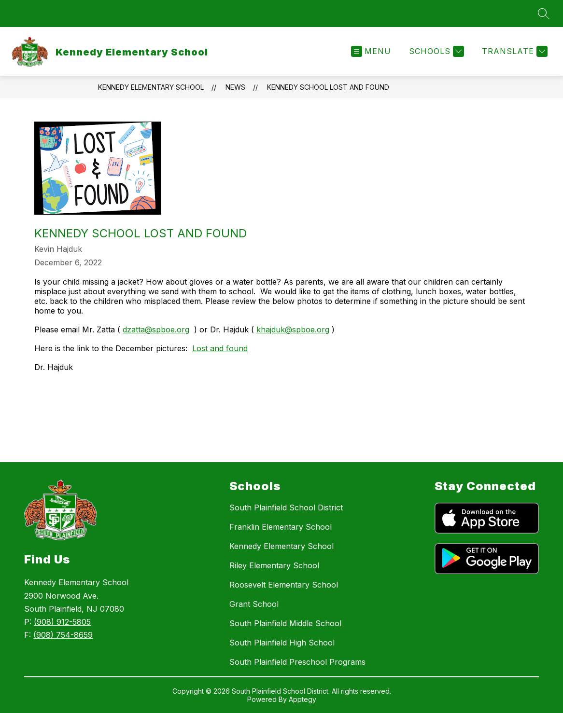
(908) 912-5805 (62, 622)
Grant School (254, 604)
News (235, 87)
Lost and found (220, 348)
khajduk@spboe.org (292, 329)
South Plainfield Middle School (285, 623)
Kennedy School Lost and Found (328, 87)
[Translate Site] (513, 51)
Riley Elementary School (274, 565)
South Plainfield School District (286, 507)
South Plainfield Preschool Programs (297, 662)
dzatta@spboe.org (156, 329)
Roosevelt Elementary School (283, 585)
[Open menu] (371, 51)
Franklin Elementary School (280, 527)
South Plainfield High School (282, 642)
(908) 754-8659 (63, 635)
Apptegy (302, 699)
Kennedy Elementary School (151, 87)
